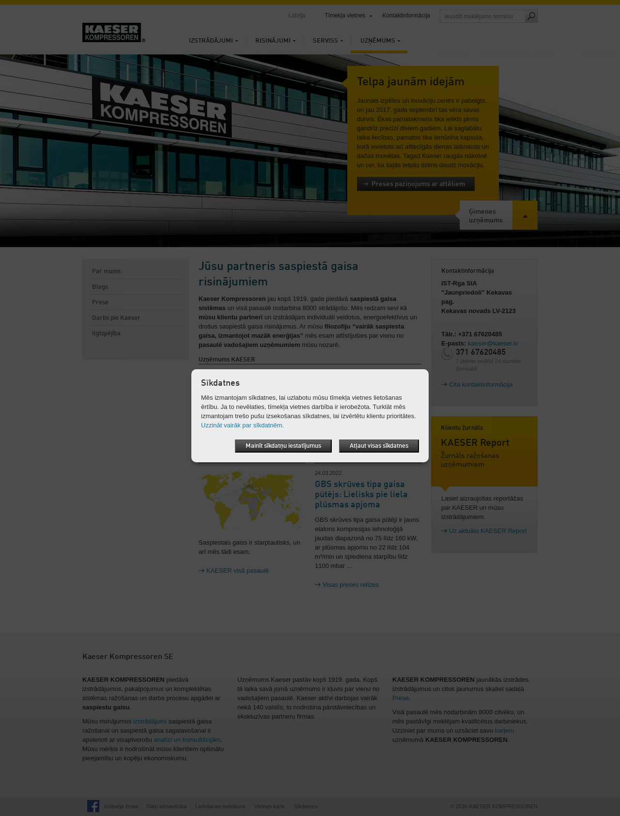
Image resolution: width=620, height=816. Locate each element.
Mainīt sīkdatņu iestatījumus (283, 446)
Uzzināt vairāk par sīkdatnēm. (242, 425)
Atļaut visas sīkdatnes (379, 446)
